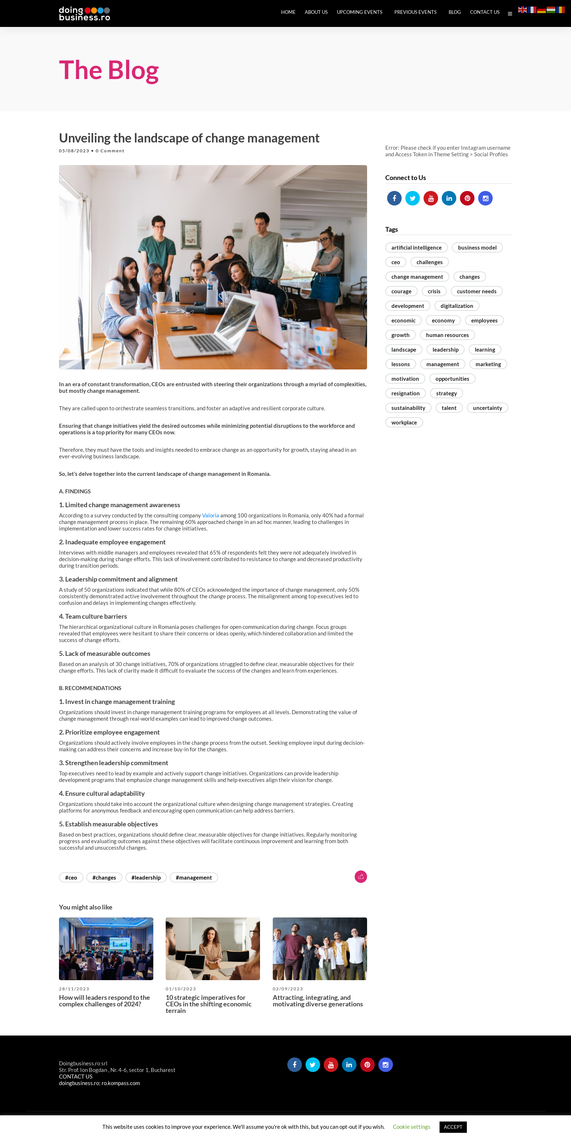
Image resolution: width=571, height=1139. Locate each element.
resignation (405, 393)
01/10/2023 (181, 988)
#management (194, 877)
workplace (404, 422)
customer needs (477, 291)
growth (400, 335)
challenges (430, 262)
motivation (405, 378)
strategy (446, 393)
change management (417, 276)
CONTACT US (75, 1076)
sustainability (408, 407)
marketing (488, 364)
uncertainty (487, 407)
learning (485, 349)
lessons (400, 364)
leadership (445, 349)
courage (401, 291)
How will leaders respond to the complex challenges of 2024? (104, 1000)
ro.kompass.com (121, 1083)
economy (443, 320)
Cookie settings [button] (411, 1126)
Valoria (210, 515)
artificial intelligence (416, 247)
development (407, 305)
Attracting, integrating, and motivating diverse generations (318, 1000)
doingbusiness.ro (79, 1083)
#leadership (146, 877)
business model (477, 247)
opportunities (452, 378)
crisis (434, 291)
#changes (104, 877)
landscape (403, 349)
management (442, 364)
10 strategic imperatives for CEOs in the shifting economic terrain (209, 1003)
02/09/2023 (288, 988)
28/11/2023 (74, 988)
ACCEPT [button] (453, 1127)
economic (403, 320)
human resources (447, 335)
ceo (395, 262)
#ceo (71, 877)
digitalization (457, 305)
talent (449, 407)
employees (484, 320)
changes (470, 276)
